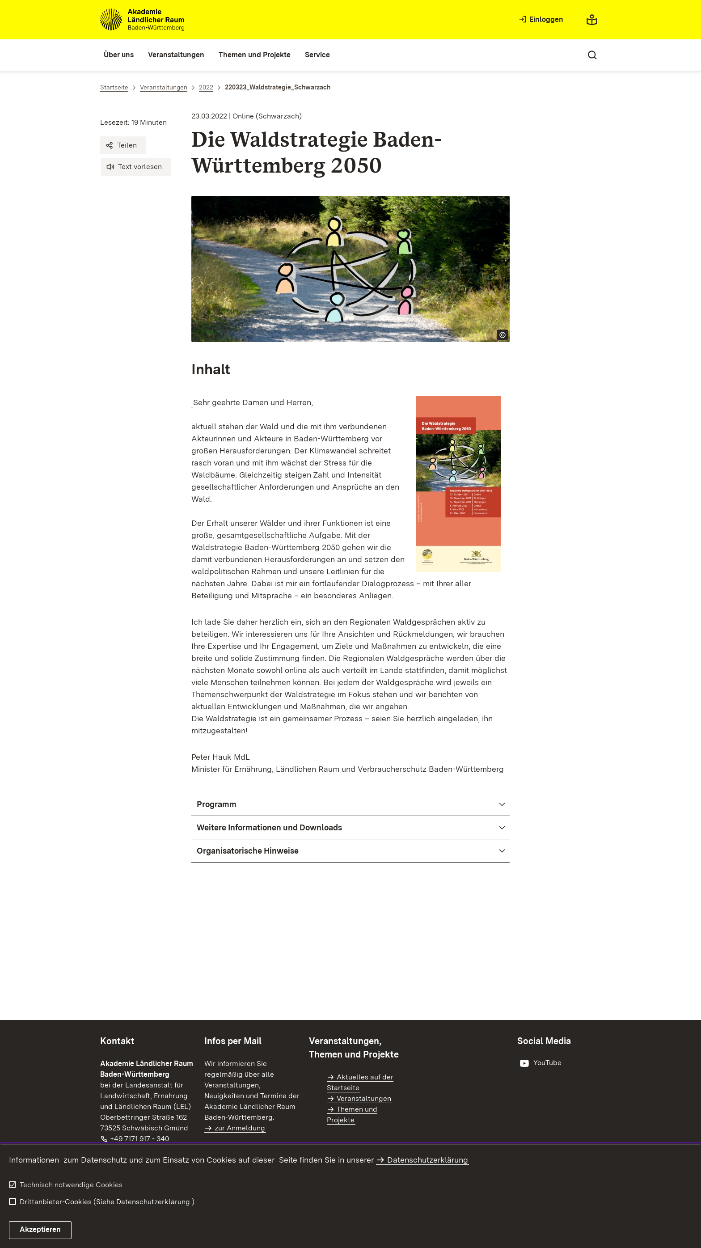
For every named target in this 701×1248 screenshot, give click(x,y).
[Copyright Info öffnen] (502, 335)
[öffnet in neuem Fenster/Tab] (539, 1063)
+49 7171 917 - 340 (140, 1138)
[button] (123, 145)
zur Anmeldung (240, 1128)
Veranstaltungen (364, 1098)
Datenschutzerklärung (427, 1159)
